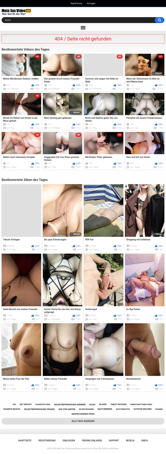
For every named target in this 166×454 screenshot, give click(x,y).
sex (14, 404)
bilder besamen (86, 409)
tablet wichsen (118, 404)
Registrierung (76, 3)
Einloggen (91, 3)
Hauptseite (24, 440)
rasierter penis (43, 404)
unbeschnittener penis (141, 404)
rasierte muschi (11, 409)
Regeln (130, 440)
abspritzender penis (83, 414)
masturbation (123, 409)
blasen (103, 404)
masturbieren (105, 409)
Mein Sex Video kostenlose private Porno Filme (77, 448)
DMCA (144, 440)
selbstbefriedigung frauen (39, 409)
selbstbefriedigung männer (70, 404)
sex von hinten (67, 409)
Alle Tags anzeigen (83, 421)
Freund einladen (92, 440)
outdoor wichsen (142, 409)
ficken (159, 409)
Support (114, 440)
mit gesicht (26, 404)
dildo (92, 404)
